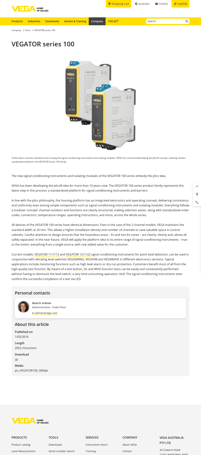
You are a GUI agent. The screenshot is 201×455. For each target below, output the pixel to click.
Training (91, 451)
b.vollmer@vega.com (44, 313)
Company (97, 21)
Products (17, 21)
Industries (34, 21)
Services (92, 437)
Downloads (52, 21)
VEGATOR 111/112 (47, 254)
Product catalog (21, 444)
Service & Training (75, 21)
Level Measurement (23, 451)
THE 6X (113, 21)
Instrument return (97, 444)
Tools (53, 437)
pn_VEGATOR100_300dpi (31, 370)
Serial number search (62, 451)
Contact (127, 451)
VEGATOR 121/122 (78, 254)
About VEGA (130, 444)
